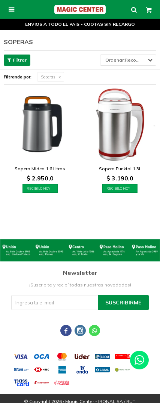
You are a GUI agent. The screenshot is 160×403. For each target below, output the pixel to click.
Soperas (48, 77)
